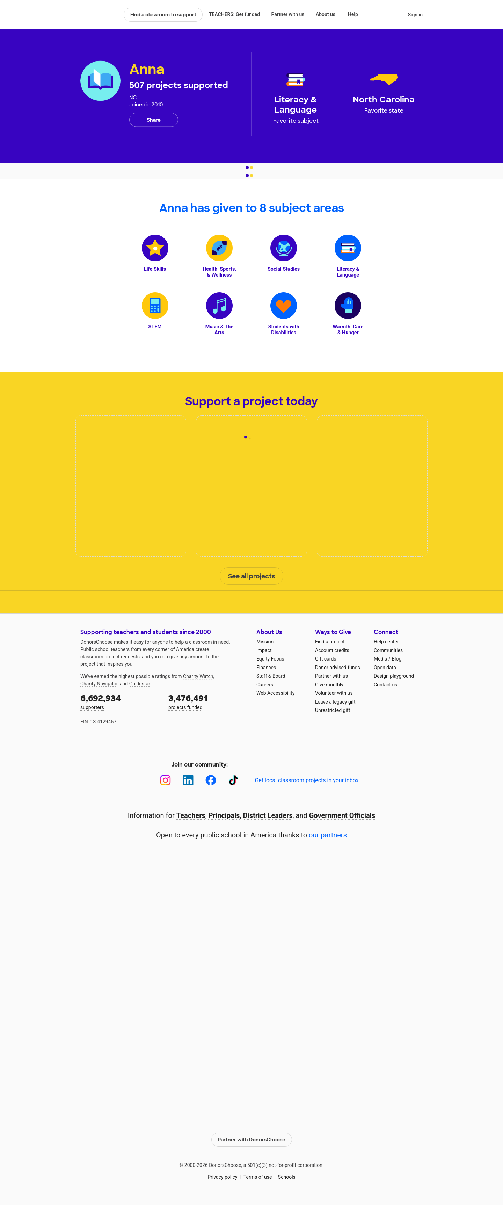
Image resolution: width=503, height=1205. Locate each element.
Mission (265, 641)
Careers (264, 684)
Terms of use (257, 1177)
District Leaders (268, 815)
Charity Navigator (99, 683)
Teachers (190, 815)
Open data (385, 667)
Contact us (385, 684)
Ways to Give (333, 632)
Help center (386, 641)
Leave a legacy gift (335, 702)
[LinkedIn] (188, 780)
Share (154, 120)
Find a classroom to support (163, 15)
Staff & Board (270, 676)
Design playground (394, 676)
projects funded (207, 701)
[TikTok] (233, 780)
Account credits (332, 650)
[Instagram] (165, 780)
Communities (388, 650)
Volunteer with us (334, 693)
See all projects (251, 576)
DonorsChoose (99, 14)
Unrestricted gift (332, 710)
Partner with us (288, 14)
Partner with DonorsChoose (251, 1139)
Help (353, 14)
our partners (328, 835)
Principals (224, 815)
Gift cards (325, 659)
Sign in (415, 14)
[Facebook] (211, 780)
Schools (287, 1177)
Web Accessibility (275, 693)
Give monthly (329, 684)
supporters (119, 701)
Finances (266, 667)
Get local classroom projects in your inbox (306, 780)
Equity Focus (270, 659)
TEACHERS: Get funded (234, 14)
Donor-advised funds (337, 667)
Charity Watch (198, 676)
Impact (263, 650)
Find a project (329, 641)
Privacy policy (222, 1177)
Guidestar (139, 683)
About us (325, 14)
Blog (396, 659)
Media (380, 659)
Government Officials (342, 815)
